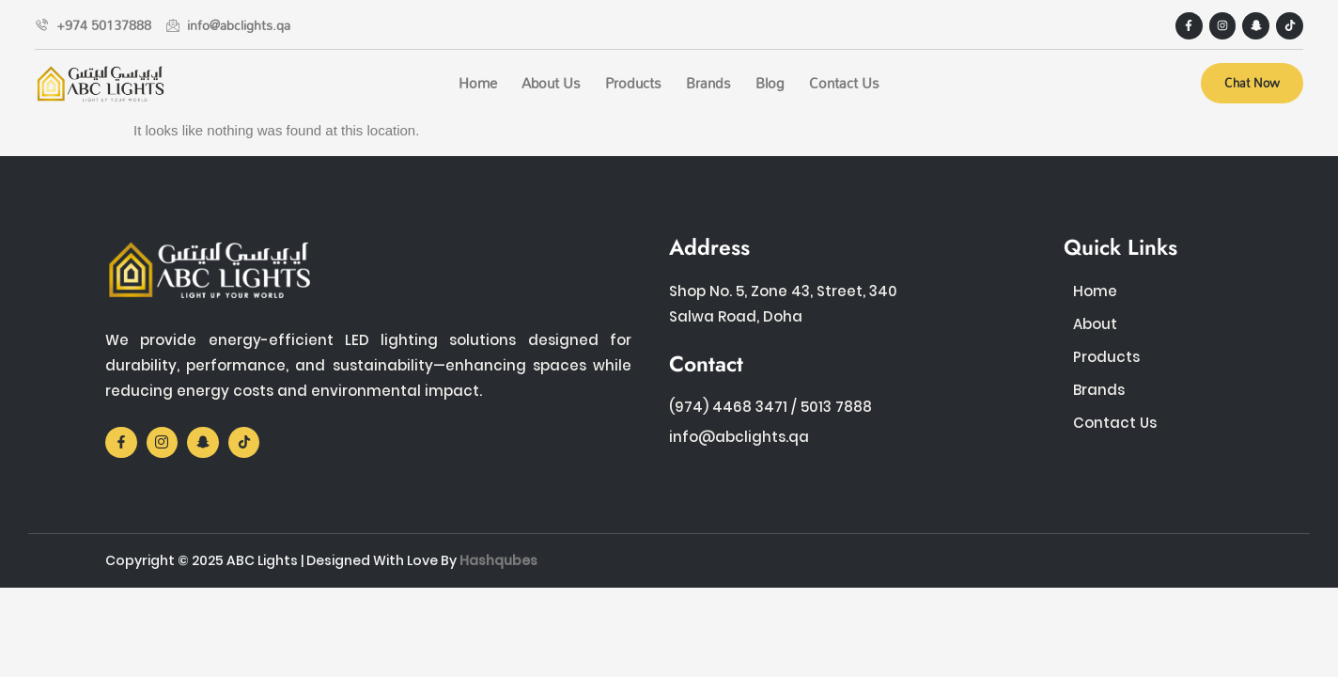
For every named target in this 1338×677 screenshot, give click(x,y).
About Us (551, 83)
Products (633, 83)
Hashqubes (498, 560)
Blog (770, 83)
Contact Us (844, 83)
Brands (708, 83)
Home (478, 83)
